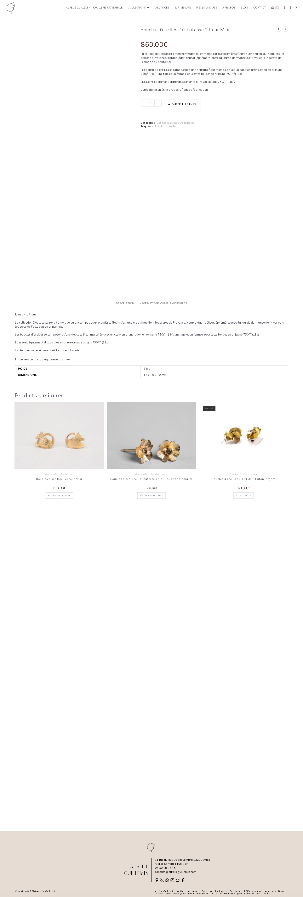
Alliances (222, 891)
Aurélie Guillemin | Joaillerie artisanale (176, 891)
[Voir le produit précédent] (278, 29)
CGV (214, 893)
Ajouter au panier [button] (59, 811)
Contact (158, 893)
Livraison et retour (199, 893)
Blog (281, 891)
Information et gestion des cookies (240, 893)
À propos (270, 891)
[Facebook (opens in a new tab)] (285, 7)
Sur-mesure (236, 891)
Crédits (266, 893)
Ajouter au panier (182, 104)
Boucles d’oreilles (166, 126)
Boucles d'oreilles (168, 122)
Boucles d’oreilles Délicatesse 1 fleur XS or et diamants (151, 795)
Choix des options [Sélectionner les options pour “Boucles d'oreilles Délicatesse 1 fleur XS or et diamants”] (151, 811)
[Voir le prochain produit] (285, 29)
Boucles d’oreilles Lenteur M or (59, 795)
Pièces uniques (254, 891)
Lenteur (69, 790)
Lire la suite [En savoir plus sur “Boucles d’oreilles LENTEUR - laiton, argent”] (243, 811)
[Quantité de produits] (151, 103)
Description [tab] (125, 619)
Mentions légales (176, 893)
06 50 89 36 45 (165, 868)
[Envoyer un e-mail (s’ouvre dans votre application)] (296, 7)
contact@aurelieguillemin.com (176, 872)
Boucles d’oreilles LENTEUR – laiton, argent (244, 795)
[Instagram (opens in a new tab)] (290, 7)
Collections (208, 891)
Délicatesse (187, 122)
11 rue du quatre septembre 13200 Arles (182, 859)
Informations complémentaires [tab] (163, 619)
